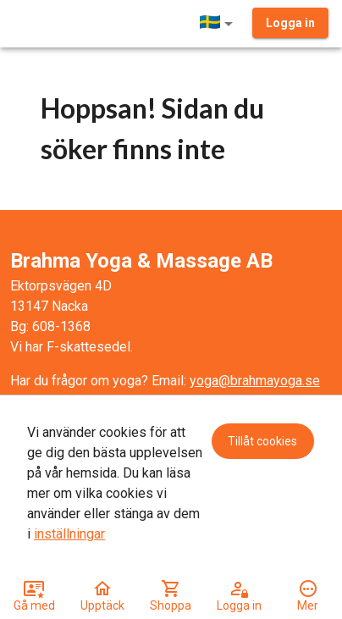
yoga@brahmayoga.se (255, 381)
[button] (219, 24)
